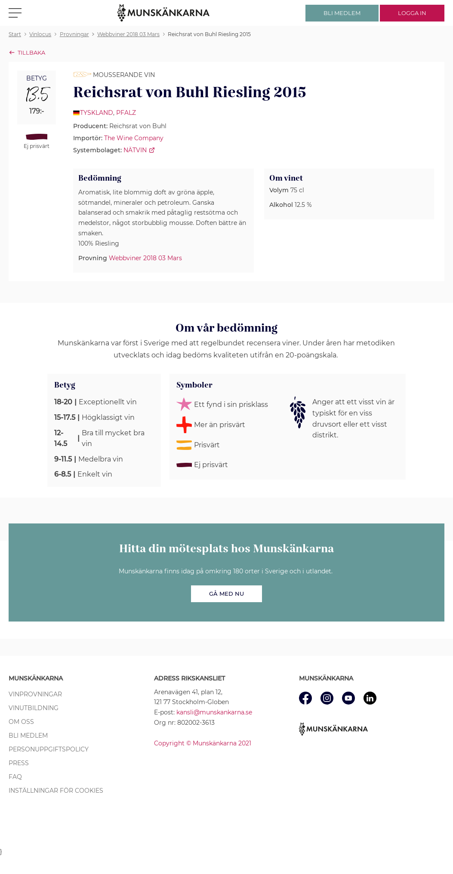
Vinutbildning (34, 708)
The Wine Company (133, 138)
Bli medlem (28, 735)
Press (19, 763)
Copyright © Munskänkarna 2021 (202, 743)
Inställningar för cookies (56, 790)
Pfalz (126, 113)
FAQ (15, 777)
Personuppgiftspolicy (49, 749)
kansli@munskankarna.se (214, 712)
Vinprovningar (35, 694)
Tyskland (96, 113)
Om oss (21, 722)
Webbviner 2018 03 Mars (145, 258)
